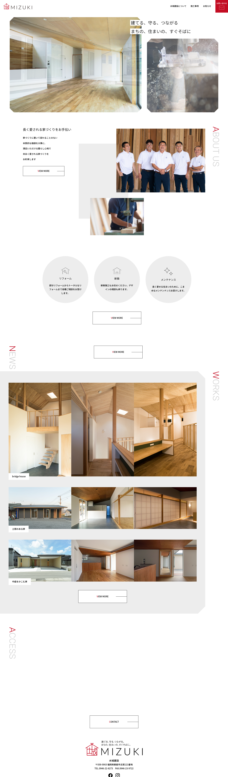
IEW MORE (44, 170)
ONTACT (114, 721)
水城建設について (178, 6)
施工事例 (195, 6)
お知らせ (207, 6)
